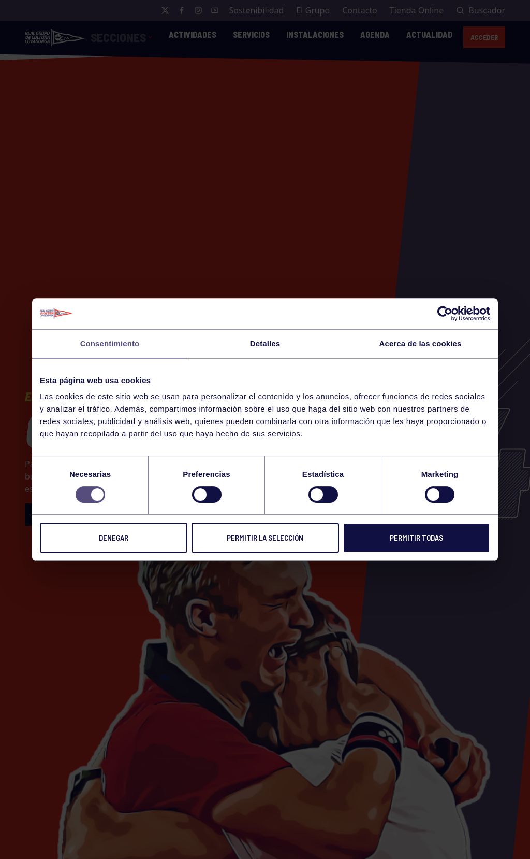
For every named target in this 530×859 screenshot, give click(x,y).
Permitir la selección (265, 537)
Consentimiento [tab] (110, 343)
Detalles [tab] (265, 343)
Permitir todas (416, 537)
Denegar (113, 537)
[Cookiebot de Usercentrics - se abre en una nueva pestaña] (445, 313)
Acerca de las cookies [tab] (420, 343)
